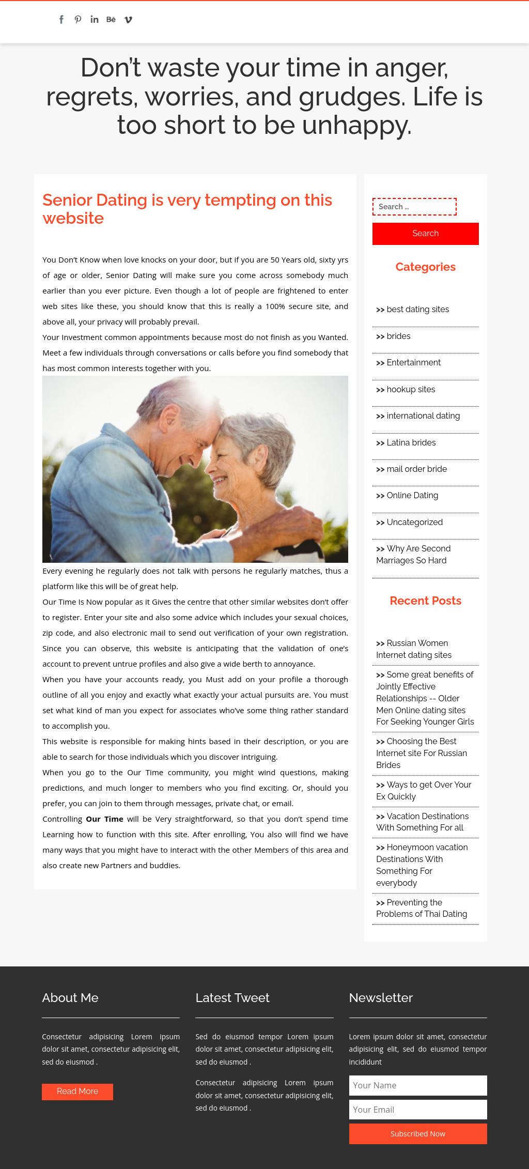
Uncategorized (415, 522)
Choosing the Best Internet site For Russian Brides (421, 753)
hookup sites (411, 389)
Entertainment (414, 362)
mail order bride (417, 469)
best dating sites (418, 309)
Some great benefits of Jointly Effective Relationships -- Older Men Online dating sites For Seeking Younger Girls (425, 698)
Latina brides (411, 443)
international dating (423, 416)
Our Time (104, 818)
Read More (78, 1091)
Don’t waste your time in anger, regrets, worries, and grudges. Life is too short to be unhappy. (264, 96)
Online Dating (413, 495)
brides (399, 336)
